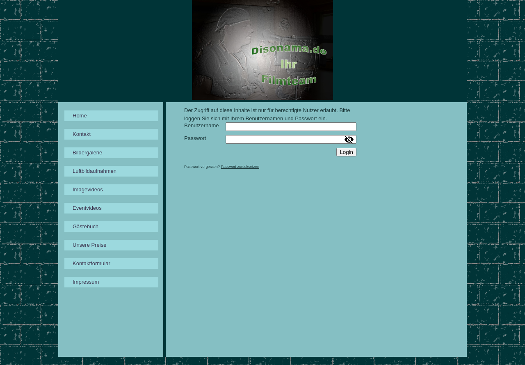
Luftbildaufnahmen (94, 171)
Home (80, 115)
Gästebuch (85, 226)
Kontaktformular (91, 263)
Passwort (195, 138)
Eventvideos (87, 208)
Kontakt (82, 134)
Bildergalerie (87, 152)
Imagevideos (88, 189)
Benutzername (201, 125)
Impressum (86, 282)
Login (346, 152)
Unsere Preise (89, 245)
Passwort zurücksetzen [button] (240, 167)
